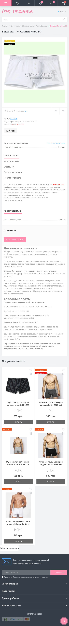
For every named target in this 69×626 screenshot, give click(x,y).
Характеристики (11, 161)
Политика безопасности (22, 577)
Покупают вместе (12, 177)
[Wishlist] (55, 111)
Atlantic (13, 118)
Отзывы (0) (9, 166)
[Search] (64, 19)
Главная (5, 26)
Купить (18, 422)
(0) (26, 111)
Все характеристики (56, 143)
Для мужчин (15, 26)
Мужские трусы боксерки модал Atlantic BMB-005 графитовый (51, 405)
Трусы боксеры (41, 26)
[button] (28, 3)
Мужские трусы (28, 26)
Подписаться (59, 572)
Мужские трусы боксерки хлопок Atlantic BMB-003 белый (18, 524)
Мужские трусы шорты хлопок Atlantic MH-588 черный (18, 405)
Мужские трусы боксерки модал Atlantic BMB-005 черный (51, 464)
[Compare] (63, 111)
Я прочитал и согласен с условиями (26, 577)
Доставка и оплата (13, 172)
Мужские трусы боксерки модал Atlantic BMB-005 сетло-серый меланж (18, 464)
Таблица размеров (9, 548)
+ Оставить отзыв (14, 239)
